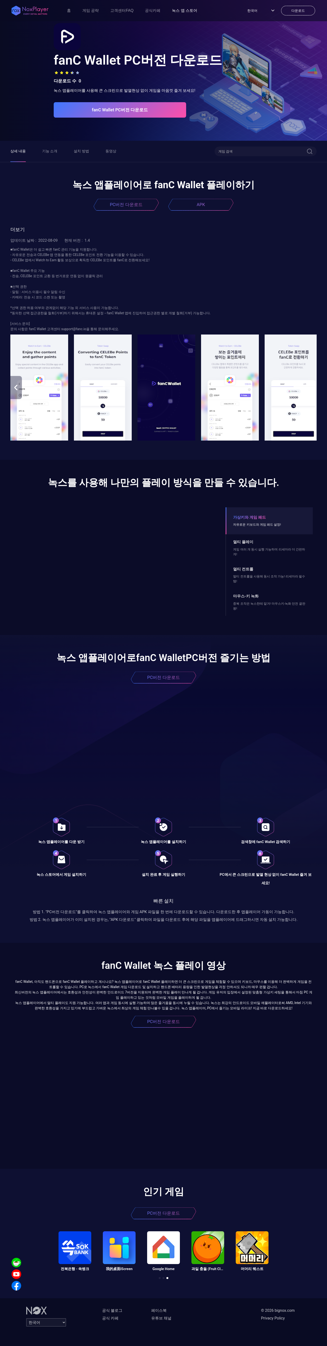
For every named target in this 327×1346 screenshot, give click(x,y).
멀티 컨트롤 (243, 569)
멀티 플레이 (243, 542)
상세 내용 (18, 151)
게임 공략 (90, 10)
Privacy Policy (273, 1318)
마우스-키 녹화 (246, 596)
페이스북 (159, 1310)
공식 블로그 (112, 1310)
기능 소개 (50, 151)
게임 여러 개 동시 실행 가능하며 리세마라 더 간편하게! (269, 552)
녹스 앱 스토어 (184, 10)
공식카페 (152, 10)
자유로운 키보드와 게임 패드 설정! (257, 524)
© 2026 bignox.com (278, 1310)
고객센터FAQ (121, 10)
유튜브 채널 (161, 1318)
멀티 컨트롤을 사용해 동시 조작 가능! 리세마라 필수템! (269, 579)
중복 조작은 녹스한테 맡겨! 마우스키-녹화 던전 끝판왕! (269, 606)
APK (201, 204)
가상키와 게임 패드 (249, 517)
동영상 (110, 151)
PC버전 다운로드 (126, 204)
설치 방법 (81, 151)
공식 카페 (110, 1318)
